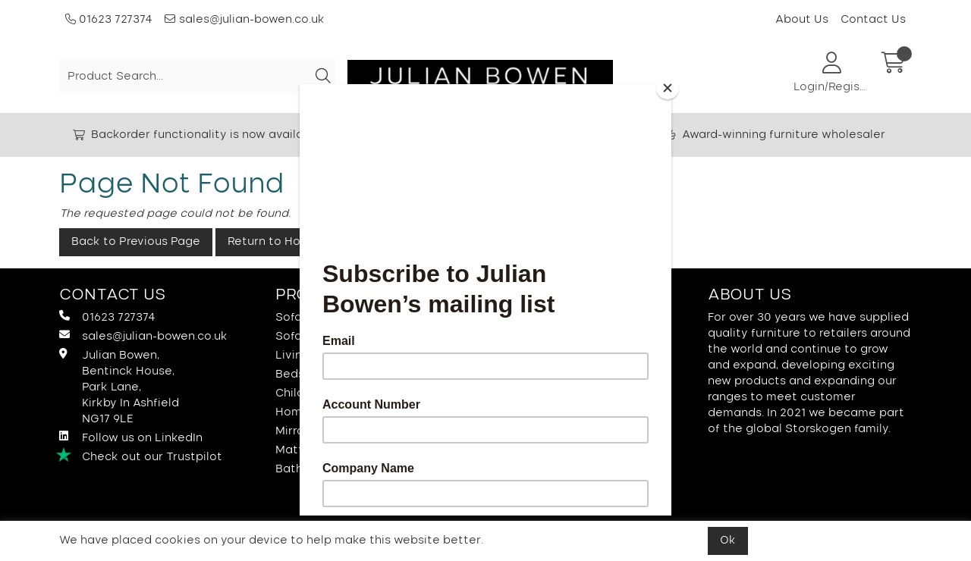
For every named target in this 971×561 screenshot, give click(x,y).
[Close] (667, 88)
